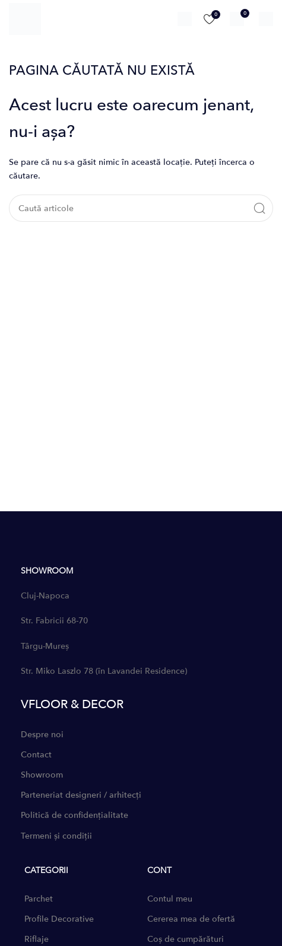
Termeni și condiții (56, 836)
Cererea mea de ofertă (191, 919)
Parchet (38, 898)
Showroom (42, 775)
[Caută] (185, 19)
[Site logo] (25, 18)
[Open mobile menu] (266, 19)
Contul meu (169, 898)
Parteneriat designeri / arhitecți (81, 795)
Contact (36, 754)
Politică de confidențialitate (74, 815)
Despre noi (42, 734)
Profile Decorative (59, 919)
